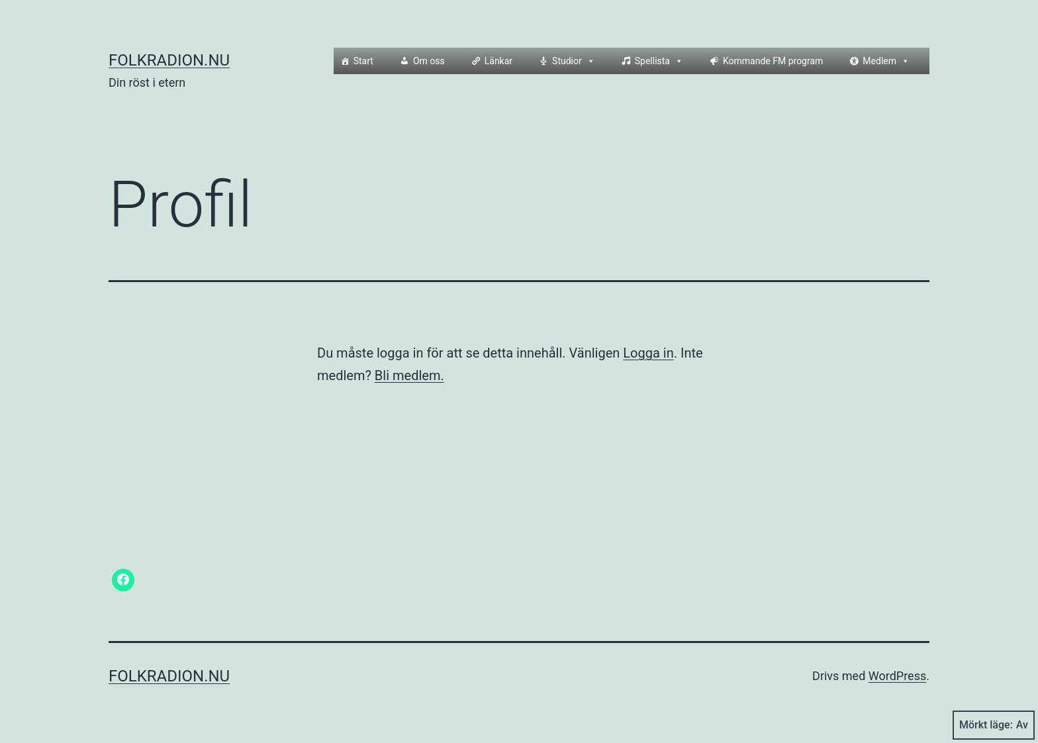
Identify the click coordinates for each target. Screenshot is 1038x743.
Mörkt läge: (993, 725)
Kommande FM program (773, 61)
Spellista (659, 61)
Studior (573, 61)
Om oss (429, 61)
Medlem (886, 61)
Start (363, 61)
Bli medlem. (409, 375)
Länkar (498, 61)
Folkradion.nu (169, 60)
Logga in (648, 353)
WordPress (897, 676)
